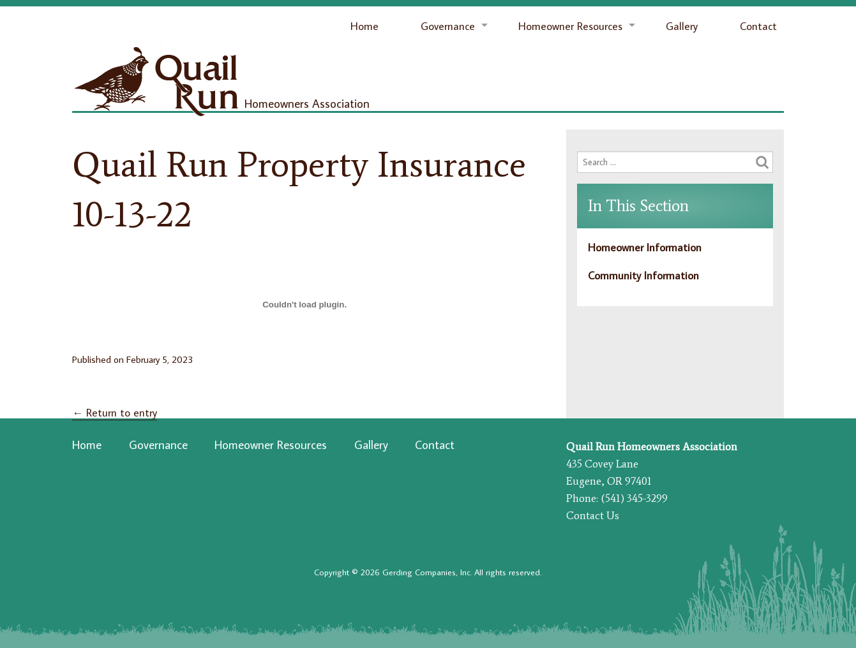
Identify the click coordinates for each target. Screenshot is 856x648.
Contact (758, 26)
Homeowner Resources (570, 26)
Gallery (682, 26)
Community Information (643, 276)
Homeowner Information (645, 247)
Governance (448, 26)
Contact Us (592, 515)
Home (364, 26)
